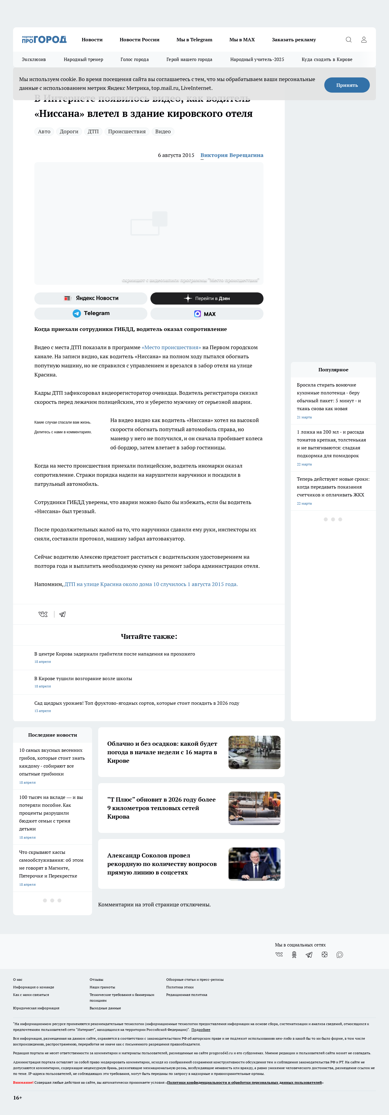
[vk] (43, 614)
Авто (44, 131)
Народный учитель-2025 (257, 59)
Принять (347, 85)
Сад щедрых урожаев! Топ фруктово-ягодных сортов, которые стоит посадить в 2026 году (148, 707)
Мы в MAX (242, 39)
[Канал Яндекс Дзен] (206, 298)
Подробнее (200, 1029)
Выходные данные (105, 1008)
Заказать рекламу (294, 39)
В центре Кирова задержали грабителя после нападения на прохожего (148, 658)
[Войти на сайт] (364, 39)
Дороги (69, 131)
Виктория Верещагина (232, 155)
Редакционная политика (186, 994)
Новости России (140, 39)
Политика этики (180, 987)
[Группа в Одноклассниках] (294, 955)
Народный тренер (83, 59)
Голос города (135, 59)
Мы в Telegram (194, 39)
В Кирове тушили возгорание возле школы (148, 682)
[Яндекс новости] (90, 298)
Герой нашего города (190, 59)
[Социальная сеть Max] (206, 314)
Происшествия (127, 131)
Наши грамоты (102, 987)
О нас (17, 979)
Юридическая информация (36, 1008)
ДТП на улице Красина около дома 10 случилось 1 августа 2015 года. (151, 584)
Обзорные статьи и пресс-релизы (195, 979)
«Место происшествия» (171, 347)
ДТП (93, 131)
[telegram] (64, 614)
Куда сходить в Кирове (327, 59)
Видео (163, 131)
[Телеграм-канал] (90, 314)
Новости (92, 39)
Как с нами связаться (31, 994)
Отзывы (96, 979)
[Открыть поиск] (349, 39)
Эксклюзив (34, 59)
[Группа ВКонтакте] (279, 955)
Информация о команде (33, 987)
